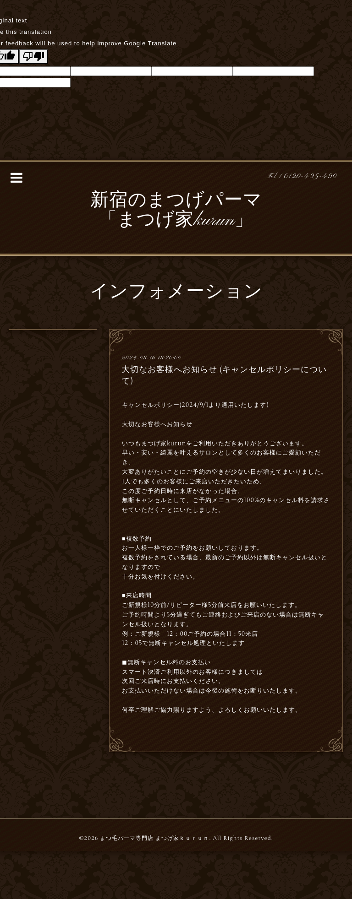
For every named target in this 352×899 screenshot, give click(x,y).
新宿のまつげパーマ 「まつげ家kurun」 (176, 211)
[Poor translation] (33, 56)
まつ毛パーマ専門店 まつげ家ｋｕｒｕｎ (154, 838)
